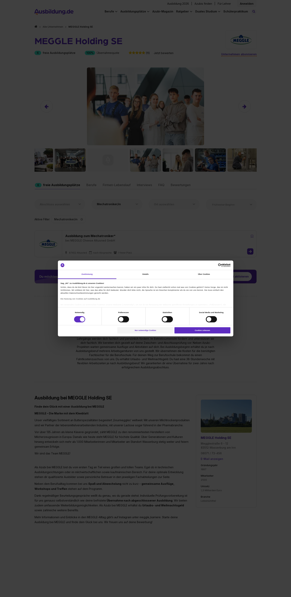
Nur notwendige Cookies (145, 330)
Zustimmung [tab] (87, 274)
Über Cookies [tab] (204, 274)
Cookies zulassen (202, 330)
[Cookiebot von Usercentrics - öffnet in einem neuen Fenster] (213, 265)
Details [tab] (145, 274)
